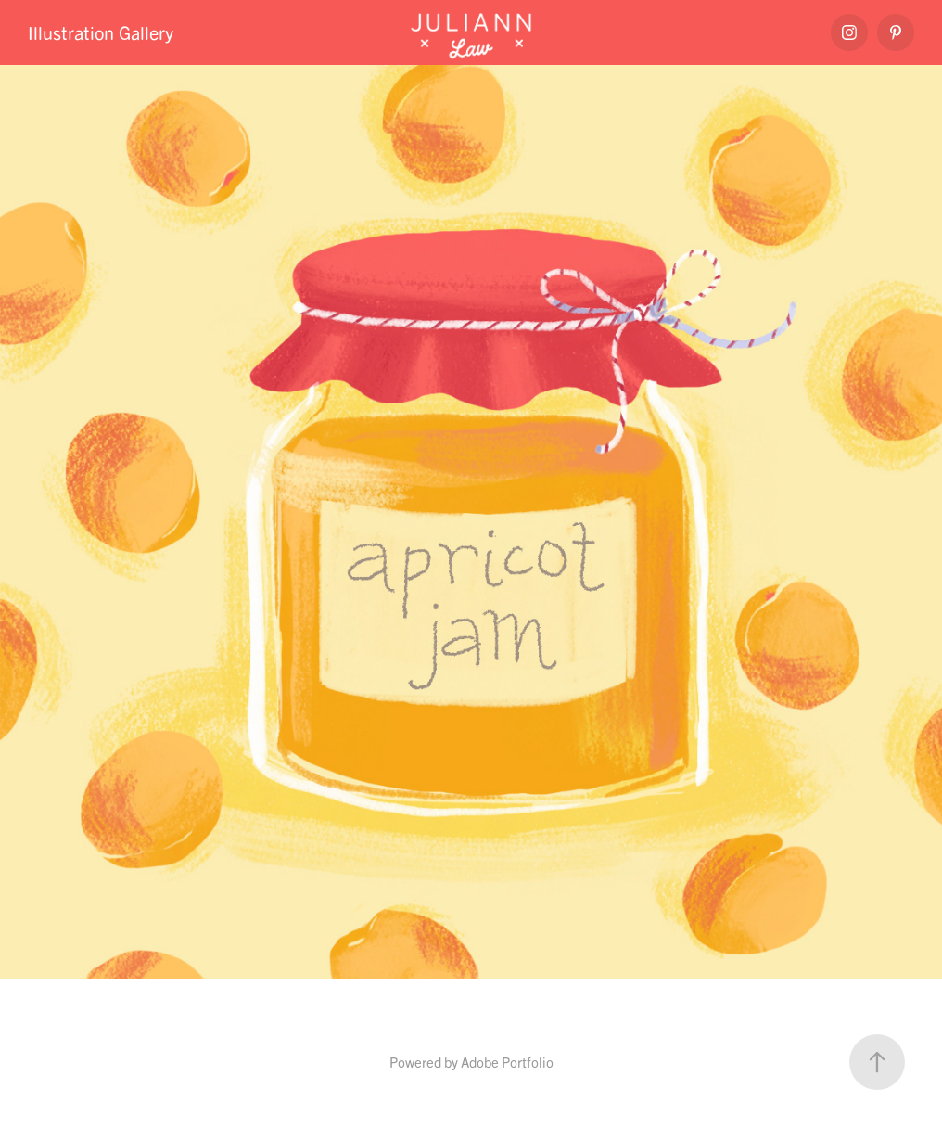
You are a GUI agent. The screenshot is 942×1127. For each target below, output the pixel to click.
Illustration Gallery (100, 32)
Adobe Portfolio (507, 1061)
